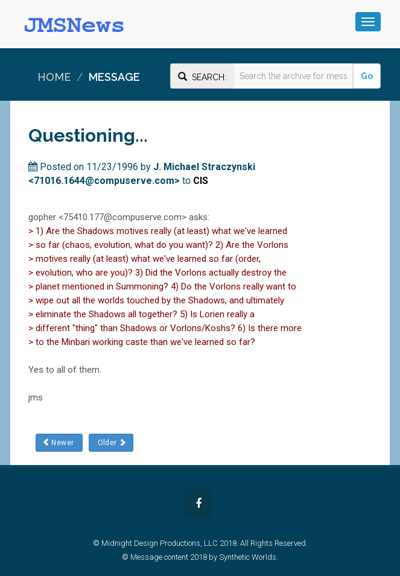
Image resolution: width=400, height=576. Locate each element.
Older (110, 442)
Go (367, 76)
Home (54, 77)
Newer (59, 442)
